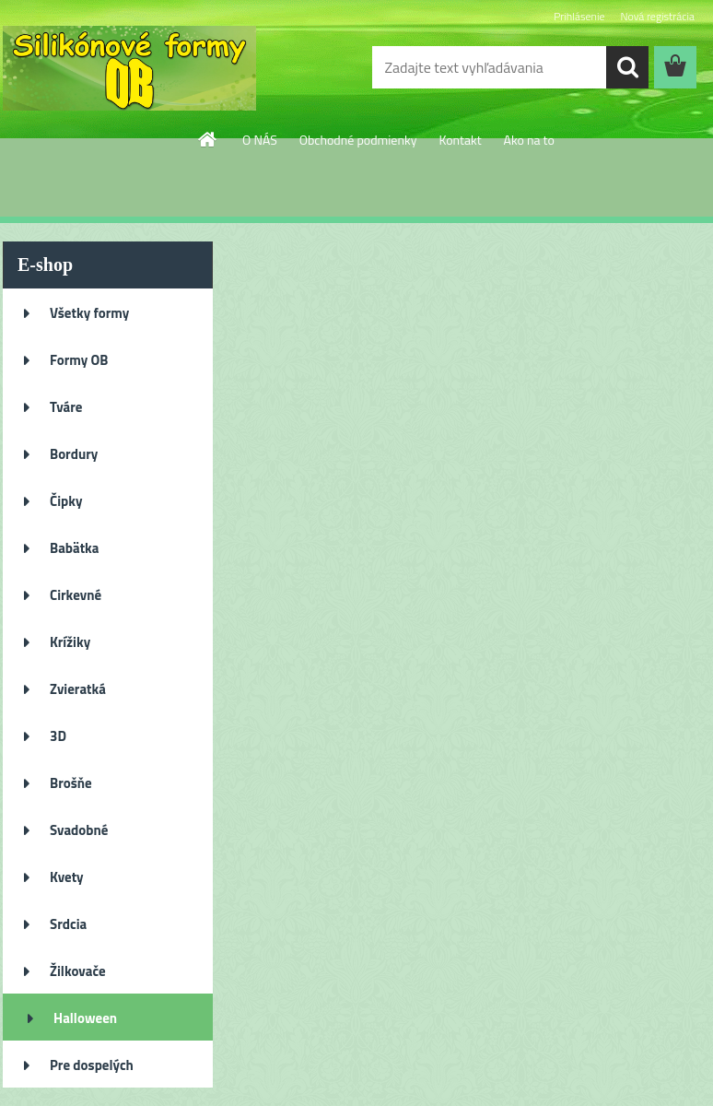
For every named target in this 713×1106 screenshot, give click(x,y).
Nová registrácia (657, 16)
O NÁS (259, 139)
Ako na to (529, 139)
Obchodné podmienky (358, 139)
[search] (627, 67)
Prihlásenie (579, 16)
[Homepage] (208, 139)
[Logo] (129, 68)
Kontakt (459, 139)
